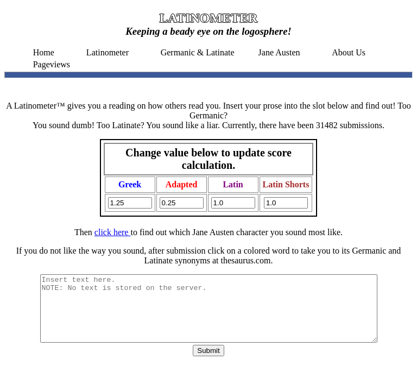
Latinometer (107, 52)
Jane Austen (279, 52)
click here (112, 232)
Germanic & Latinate (198, 52)
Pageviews (51, 64)
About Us (348, 52)
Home (43, 52)
